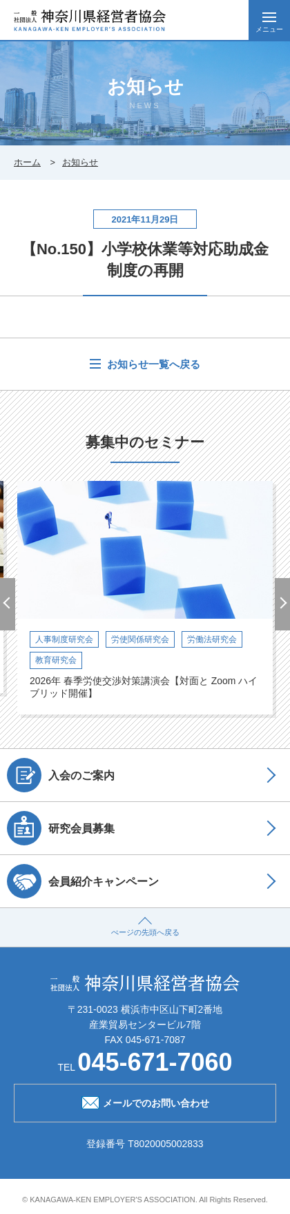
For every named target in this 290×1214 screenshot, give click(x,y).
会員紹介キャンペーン (83, 881)
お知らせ (80, 162)
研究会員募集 (61, 828)
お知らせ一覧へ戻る (152, 364)
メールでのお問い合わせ (145, 1101)
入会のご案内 (61, 775)
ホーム (27, 162)
